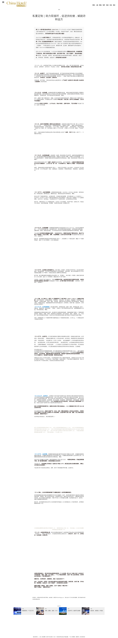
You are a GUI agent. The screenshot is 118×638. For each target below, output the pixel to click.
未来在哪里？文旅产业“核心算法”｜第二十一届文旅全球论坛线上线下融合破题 (55, 636)
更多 (114, 5)
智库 (104, 5)
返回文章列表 (35, 636)
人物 (97, 5)
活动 (111, 5)
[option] (25, 611)
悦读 (107, 5)
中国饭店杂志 (16, 5)
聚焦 (100, 5)
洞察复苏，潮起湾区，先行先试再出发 (78, 636)
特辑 (93, 5)
